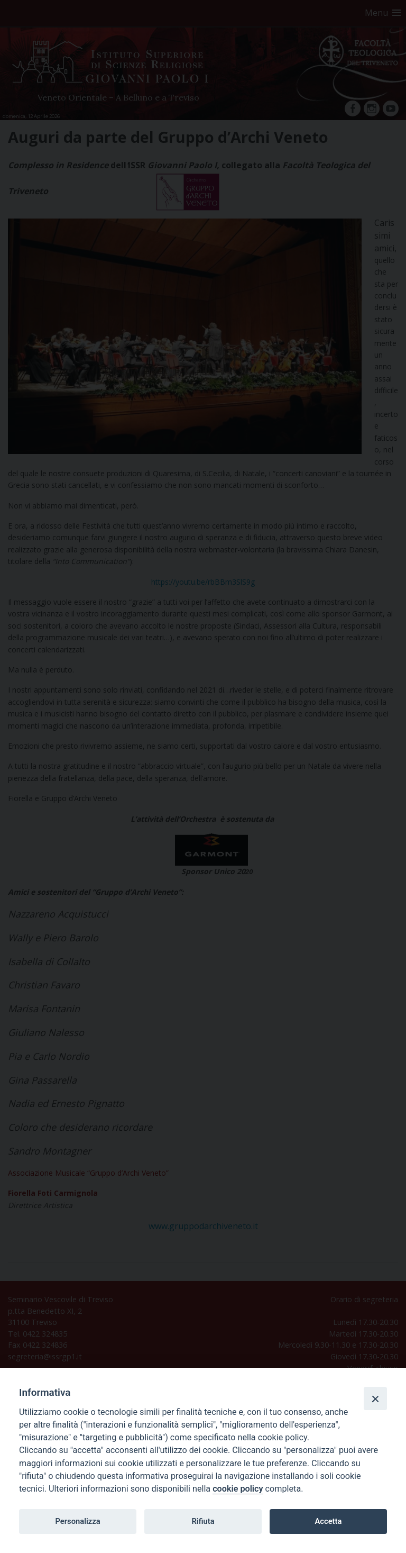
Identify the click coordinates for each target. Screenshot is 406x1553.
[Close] (375, 1398)
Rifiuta (202, 1521)
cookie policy (238, 1489)
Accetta (328, 1521)
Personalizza (77, 1521)
